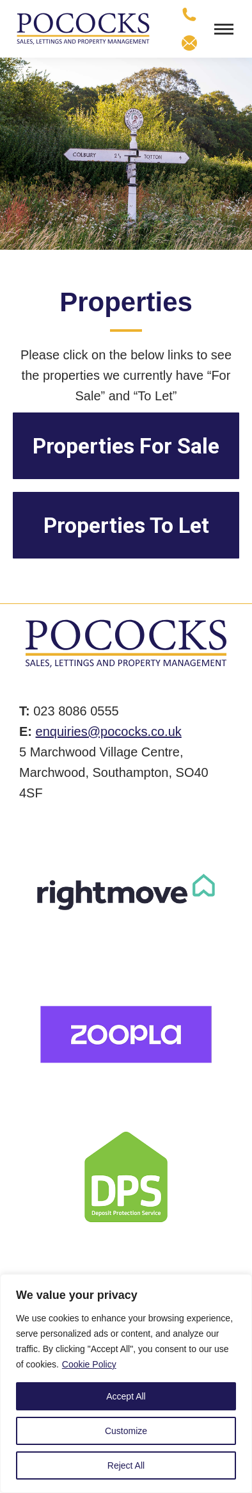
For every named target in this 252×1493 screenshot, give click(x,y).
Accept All (125, 1396)
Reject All (126, 1465)
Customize (126, 1431)
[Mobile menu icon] (224, 29)
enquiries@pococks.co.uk (109, 731)
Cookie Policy (89, 1364)
